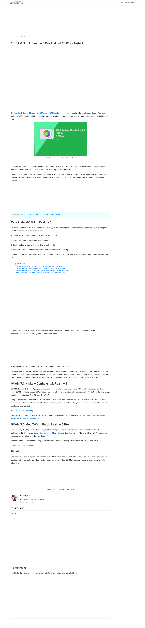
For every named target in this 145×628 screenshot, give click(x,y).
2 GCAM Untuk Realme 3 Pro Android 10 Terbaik (34, 113)
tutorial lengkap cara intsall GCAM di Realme (45, 424)
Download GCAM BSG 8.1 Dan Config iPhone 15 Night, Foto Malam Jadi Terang (47, 273)
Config (36, 417)
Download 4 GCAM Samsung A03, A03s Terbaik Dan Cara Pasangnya (43, 269)
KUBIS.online (60, 113)
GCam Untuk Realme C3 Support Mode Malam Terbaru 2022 (47, 217)
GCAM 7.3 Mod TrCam (24, 454)
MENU (127, 2)
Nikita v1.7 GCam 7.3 (24, 417)
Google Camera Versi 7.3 (63, 439)
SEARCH (121, 2)
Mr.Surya (29, 505)
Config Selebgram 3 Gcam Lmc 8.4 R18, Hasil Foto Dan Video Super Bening (46, 276)
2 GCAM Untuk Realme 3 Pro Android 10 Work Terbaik (52, 43)
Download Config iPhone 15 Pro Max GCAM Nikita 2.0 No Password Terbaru (46, 271)
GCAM (45, 374)
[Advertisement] (72, 19)
